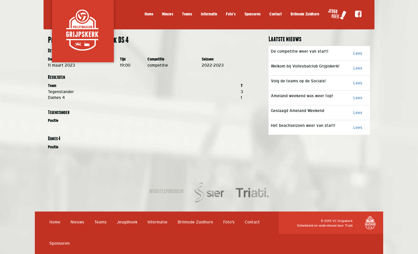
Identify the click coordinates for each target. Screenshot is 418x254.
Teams (187, 14)
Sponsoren (252, 14)
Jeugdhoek (127, 222)
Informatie (209, 14)
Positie (53, 120)
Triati (349, 225)
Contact (275, 14)
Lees (357, 53)
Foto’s (231, 14)
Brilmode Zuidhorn (305, 14)
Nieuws (167, 14)
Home (149, 14)
